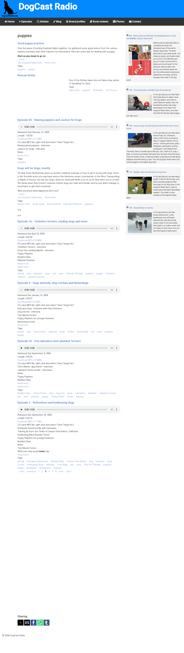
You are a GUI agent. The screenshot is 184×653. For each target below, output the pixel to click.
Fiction (71, 331)
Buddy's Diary (24, 393)
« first (21, 471)
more (22, 59)
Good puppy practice (31, 43)
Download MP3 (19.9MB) (30, 360)
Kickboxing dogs (35, 464)
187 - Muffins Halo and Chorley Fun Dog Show (146, 172)
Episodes (25, 21)
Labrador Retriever (72, 204)
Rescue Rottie (26, 75)
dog (29, 273)
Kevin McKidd (54, 204)
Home (9, 21)
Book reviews (99, 21)
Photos (118, 21)
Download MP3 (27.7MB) (30, 139)
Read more (50, 62)
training (79, 396)
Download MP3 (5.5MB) (29, 302)
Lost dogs (62, 464)
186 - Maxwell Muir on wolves (139, 208)
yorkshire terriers (36, 277)
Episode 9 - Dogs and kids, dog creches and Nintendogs (53, 283)
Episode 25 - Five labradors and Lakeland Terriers (49, 341)
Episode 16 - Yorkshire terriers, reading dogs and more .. (54, 221)
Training (57, 468)
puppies (22, 69)
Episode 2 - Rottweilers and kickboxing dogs (46, 402)
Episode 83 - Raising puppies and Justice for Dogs (50, 120)
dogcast (38, 273)
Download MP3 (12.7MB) (30, 421)
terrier (70, 396)
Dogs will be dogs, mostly (34, 168)
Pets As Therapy (74, 273)
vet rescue (111, 90)
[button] (20, 623)
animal (21, 273)
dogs (47, 273)
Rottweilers (45, 468)
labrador (50, 464)
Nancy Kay (74, 90)
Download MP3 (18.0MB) (30, 240)
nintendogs (82, 331)
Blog (57, 21)
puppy (32, 69)
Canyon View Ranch (76, 461)
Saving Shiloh (57, 396)
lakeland (92, 393)
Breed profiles (75, 21)
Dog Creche (40, 331)
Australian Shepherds (37, 461)
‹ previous (31, 471)
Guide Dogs (38, 204)
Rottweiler (98, 90)
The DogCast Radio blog (30, 62)
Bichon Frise (24, 204)
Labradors (80, 393)
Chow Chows (40, 393)
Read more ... (24, 155)
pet (54, 273)
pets (61, 273)
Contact (135, 21)
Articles (43, 21)
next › (61, 471)
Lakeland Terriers (107, 393)
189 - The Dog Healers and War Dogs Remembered (148, 90)
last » (69, 471)
